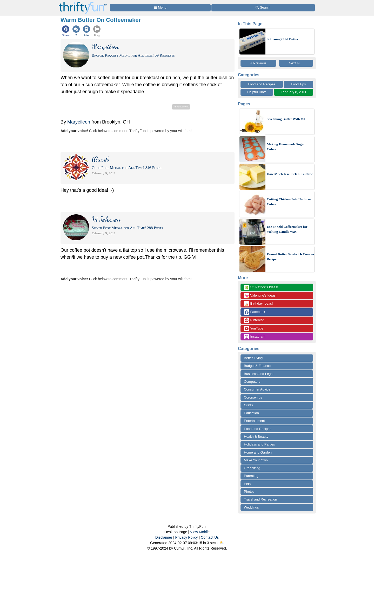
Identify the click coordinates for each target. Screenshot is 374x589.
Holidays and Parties (259, 444)
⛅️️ (221, 543)
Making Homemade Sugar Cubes (286, 146)
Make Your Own (256, 460)
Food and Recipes (262, 84)
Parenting (251, 476)
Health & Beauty (256, 437)
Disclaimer (163, 537)
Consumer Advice (257, 389)
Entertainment (254, 421)
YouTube (253, 328)
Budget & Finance (257, 366)
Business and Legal (258, 374)
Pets (247, 484)
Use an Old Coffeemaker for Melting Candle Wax (287, 229)
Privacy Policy (186, 537)
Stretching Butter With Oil (286, 119)
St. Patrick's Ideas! (261, 287)
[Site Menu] (160, 7)
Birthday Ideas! (258, 303)
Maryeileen (78, 122)
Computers (252, 381)
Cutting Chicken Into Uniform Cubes (289, 201)
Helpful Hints (256, 92)
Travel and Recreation (260, 499)
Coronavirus (253, 397)
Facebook (254, 312)
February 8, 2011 (293, 92)
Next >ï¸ (296, 63)
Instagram (254, 336)
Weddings (251, 507)
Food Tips (298, 84)
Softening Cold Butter (282, 39)
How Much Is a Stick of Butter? (289, 174)
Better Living (253, 358)
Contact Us (210, 537)
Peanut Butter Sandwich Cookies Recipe (290, 256)
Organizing (252, 468)
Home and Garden (258, 452)
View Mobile (200, 532)
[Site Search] (263, 7)
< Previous (258, 63)
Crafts (248, 405)
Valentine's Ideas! (260, 295)
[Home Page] (83, 3)
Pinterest (254, 320)
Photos (249, 492)
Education (251, 413)
